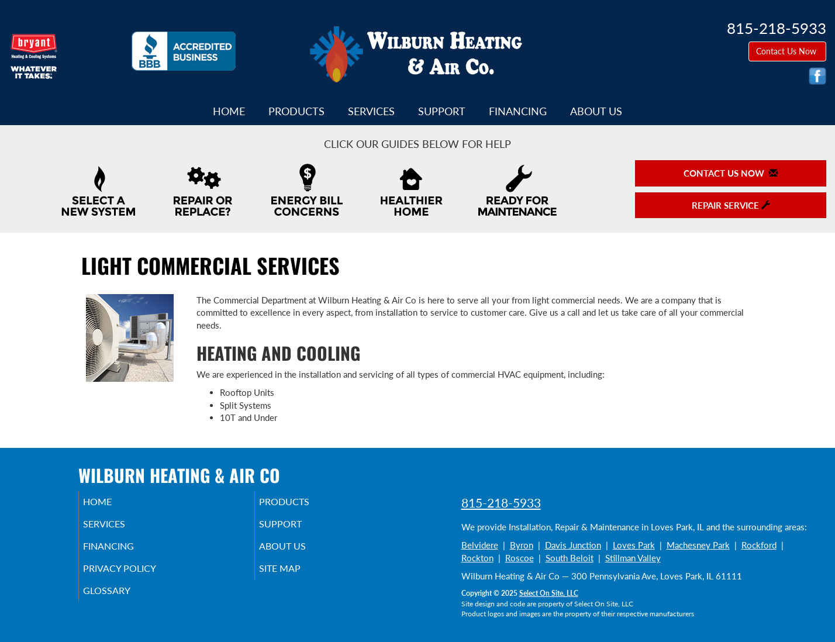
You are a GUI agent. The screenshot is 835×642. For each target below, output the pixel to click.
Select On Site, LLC (548, 593)
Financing (518, 111)
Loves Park (634, 545)
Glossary (122, 601)
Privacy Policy (137, 576)
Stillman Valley (633, 558)
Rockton (477, 558)
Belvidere (479, 545)
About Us (596, 111)
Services (371, 111)
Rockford (759, 545)
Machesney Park (698, 545)
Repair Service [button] (731, 205)
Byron (521, 545)
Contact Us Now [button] (787, 51)
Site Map (296, 576)
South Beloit (570, 558)
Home (229, 111)
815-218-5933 (501, 502)
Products (296, 111)
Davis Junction (573, 545)
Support (441, 111)
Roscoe (519, 558)
